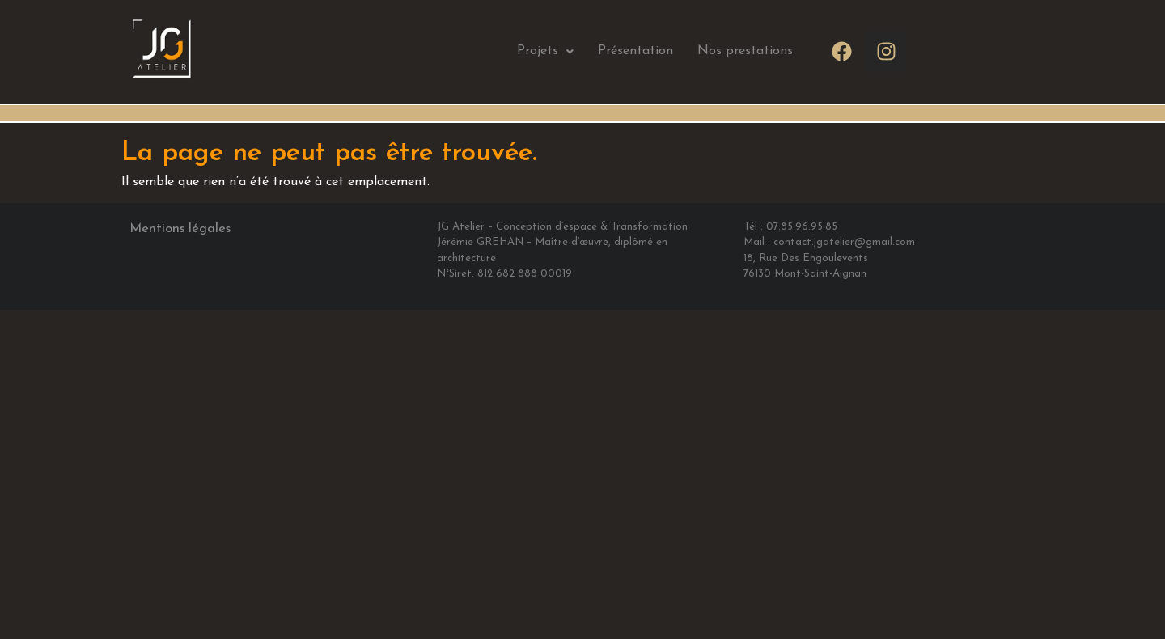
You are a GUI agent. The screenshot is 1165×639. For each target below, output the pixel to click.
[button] (545, 51)
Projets (545, 50)
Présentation (635, 50)
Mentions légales (180, 228)
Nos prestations (745, 50)
